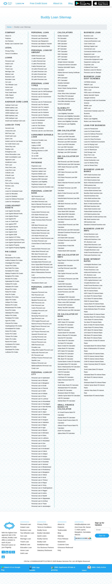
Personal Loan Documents (40, 38)
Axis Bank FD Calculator (65, 325)
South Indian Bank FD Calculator (68, 385)
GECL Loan (87, 90)
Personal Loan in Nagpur (39, 490)
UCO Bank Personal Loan (40, 235)
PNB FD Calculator (64, 330)
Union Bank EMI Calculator (66, 211)
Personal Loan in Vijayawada (41, 498)
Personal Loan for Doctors (40, 110)
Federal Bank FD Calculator (66, 369)
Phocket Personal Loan (39, 339)
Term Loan (8, 165)
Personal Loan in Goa (38, 443)
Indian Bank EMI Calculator (66, 214)
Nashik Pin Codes (11, 347)
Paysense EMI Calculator (39, 179)
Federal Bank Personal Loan (41, 233)
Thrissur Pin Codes (11, 336)
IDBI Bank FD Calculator (65, 356)
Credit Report (9, 98)
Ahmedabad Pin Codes (12, 328)
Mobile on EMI (36, 143)
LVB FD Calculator (63, 398)
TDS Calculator (62, 85)
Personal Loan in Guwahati (40, 462)
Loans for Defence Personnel (14, 199)
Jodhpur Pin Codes (11, 302)
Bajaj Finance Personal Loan (41, 326)
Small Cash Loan (10, 136)
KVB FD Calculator (64, 372)
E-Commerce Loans (90, 157)
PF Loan (8, 188)
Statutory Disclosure (44, 550)
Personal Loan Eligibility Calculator (69, 116)
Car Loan (8, 82)
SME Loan (87, 108)
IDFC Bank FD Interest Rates (93, 330)
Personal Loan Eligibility (39, 36)
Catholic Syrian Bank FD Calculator (69, 395)
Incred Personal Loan (38, 297)
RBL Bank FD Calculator (65, 359)
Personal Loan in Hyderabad (41, 378)
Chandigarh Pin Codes (12, 263)
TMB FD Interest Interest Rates (94, 359)
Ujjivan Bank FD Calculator (66, 433)
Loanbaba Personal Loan (39, 310)
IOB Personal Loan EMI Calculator (69, 230)
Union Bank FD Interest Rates (93, 319)
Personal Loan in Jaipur (39, 412)
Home (9, 27)
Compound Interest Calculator (67, 64)
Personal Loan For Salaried (40, 89)
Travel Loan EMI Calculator (66, 136)
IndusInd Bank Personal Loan (41, 249)
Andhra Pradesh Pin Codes (14, 260)
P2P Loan (8, 180)
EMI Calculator (62, 43)
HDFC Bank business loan (92, 175)
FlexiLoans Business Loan (92, 255)
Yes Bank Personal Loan (39, 241)
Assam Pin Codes (11, 265)
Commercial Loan (89, 49)
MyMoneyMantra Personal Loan (42, 365)
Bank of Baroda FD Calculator (67, 335)
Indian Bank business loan (92, 209)
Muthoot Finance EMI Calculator (68, 289)
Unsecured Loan (10, 131)
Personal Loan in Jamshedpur (41, 506)
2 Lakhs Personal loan (39, 61)
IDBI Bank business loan (92, 206)
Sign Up (102, 535)
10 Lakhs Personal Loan (39, 69)
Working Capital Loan (91, 46)
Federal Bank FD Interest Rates (94, 353)
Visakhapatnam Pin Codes (13, 326)
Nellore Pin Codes (11, 315)
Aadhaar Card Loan (11, 105)
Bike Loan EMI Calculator (66, 134)
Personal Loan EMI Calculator (67, 142)
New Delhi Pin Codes (12, 268)
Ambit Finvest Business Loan (93, 252)
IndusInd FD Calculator (65, 338)
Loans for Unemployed (12, 201)
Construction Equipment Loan (93, 59)
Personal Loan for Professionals (42, 102)
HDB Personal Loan (38, 344)
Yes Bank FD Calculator (65, 343)
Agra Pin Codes (10, 320)
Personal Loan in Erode (39, 385)
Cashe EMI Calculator (65, 284)
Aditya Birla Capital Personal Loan (42, 350)
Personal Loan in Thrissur (40, 480)
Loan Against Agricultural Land (14, 242)
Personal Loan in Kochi (39, 446)
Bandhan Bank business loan (93, 193)
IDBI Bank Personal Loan (39, 225)
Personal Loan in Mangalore (40, 472)
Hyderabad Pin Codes (12, 281)
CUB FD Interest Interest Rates (94, 361)
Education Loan (10, 79)
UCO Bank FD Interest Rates (93, 332)
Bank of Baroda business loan (93, 182)
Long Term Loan (10, 170)
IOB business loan (90, 222)
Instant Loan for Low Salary (14, 141)
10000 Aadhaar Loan (11, 113)
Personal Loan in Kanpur (39, 456)
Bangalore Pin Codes (12, 276)
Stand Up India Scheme (91, 87)
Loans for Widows (37, 123)
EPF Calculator (62, 57)
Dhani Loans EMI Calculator (66, 302)
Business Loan (10, 77)
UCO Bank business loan (92, 214)
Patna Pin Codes (10, 292)
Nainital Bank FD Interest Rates (94, 395)
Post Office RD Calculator (66, 99)
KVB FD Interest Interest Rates (93, 356)
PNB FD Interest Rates (91, 301)
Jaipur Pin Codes (10, 299)
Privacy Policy (9, 51)
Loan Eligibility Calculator (66, 113)
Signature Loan (10, 159)
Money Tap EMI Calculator (66, 307)
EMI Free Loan (10, 133)
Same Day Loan (10, 146)
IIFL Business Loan (90, 242)
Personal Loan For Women (40, 104)
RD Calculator (62, 41)
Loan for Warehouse (90, 149)
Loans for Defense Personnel (93, 134)
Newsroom (62, 542)
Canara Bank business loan (92, 190)
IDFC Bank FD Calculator (66, 351)
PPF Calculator (62, 51)
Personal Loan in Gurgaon (40, 420)
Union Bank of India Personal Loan (42, 238)
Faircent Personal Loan (39, 342)
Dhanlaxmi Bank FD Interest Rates (95, 382)
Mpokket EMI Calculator (65, 265)
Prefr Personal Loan (38, 305)
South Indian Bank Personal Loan (42, 267)
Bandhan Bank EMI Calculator (67, 209)
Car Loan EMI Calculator (65, 147)
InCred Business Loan (91, 234)
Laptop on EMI (36, 145)
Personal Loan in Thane (39, 503)
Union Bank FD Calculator (66, 340)
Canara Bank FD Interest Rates (94, 304)
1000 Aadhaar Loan (11, 118)
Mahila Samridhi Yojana (91, 95)
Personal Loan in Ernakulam (40, 448)
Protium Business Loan (91, 237)
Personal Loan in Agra (39, 427)
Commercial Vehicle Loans (92, 51)
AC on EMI (35, 156)
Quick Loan (8, 138)
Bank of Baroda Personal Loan (41, 204)
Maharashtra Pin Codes (12, 258)
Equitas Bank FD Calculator (66, 417)
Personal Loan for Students (40, 112)
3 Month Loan (9, 173)
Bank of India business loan (92, 203)
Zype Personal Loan (38, 318)
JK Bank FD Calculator (65, 390)
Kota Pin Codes (10, 294)
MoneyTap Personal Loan (40, 316)
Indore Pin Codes (10, 331)
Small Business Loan (90, 38)
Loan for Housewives (38, 120)
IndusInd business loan (91, 196)
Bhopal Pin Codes (11, 289)
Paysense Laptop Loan (39, 171)
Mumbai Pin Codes (11, 278)
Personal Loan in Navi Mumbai (41, 406)
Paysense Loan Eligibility (39, 181)
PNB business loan (90, 185)
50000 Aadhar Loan (11, 107)
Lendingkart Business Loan (92, 264)
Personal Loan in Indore (39, 493)
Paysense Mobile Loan (39, 174)
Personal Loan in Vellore (39, 475)
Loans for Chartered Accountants (42, 117)
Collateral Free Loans (91, 67)
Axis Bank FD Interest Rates (93, 296)
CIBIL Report (9, 95)
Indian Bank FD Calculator (66, 348)
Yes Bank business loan (91, 201)
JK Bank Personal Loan (39, 259)
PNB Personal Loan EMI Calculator (69, 164)
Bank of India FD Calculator (66, 346)
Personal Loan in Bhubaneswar (41, 467)
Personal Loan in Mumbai (40, 380)
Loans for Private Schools (92, 131)
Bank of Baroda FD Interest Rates (94, 306)
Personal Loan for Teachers (40, 115)
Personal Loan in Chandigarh (41, 404)
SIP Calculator (62, 46)
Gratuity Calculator (64, 83)
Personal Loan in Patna (39, 435)
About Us (8, 36)
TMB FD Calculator (64, 374)
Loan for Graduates (38, 128)
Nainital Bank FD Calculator (66, 401)
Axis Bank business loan (91, 177)
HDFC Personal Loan (38, 199)
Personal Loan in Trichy (39, 485)
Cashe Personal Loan (38, 308)
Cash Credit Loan (89, 43)
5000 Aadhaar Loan (11, 115)
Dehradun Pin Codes (11, 297)
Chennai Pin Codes (11, 323)
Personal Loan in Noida (39, 417)
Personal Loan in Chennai (40, 388)
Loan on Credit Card (11, 221)
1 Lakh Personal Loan (38, 58)
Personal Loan (9, 61)
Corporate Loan (89, 64)
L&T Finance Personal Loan (40, 331)
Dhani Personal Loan (38, 329)
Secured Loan (9, 128)
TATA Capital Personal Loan (40, 321)
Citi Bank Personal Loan (39, 228)
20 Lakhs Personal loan (39, 74)
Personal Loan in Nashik (39, 496)
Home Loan (9, 87)
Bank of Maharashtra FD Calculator (69, 367)
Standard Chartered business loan (95, 224)
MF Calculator (62, 49)
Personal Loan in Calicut (39, 451)
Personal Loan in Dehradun (40, 433)
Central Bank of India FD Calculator (69, 361)
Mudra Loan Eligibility (91, 119)
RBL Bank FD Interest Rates (93, 338)
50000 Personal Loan (38, 56)
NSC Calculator (63, 54)
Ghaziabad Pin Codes (12, 349)
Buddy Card (41, 542)
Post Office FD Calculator (66, 96)
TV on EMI (35, 153)
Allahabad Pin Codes (11, 313)
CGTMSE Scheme (90, 82)
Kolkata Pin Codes (11, 284)
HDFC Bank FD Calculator (66, 322)
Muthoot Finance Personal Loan (42, 324)
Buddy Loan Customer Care (14, 43)
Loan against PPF (11, 224)
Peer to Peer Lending (12, 183)
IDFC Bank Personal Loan (40, 217)
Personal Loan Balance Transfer (42, 43)
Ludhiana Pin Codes (11, 352)
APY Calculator (62, 80)
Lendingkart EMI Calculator (66, 297)
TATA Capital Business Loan (93, 247)
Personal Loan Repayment (40, 41)
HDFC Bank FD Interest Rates (93, 293)
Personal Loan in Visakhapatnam (42, 488)
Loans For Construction (91, 136)
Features (8, 38)
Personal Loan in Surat (39, 477)
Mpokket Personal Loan (39, 300)
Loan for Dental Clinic (91, 165)
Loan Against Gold (11, 232)
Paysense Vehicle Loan (39, 168)
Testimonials (62, 530)
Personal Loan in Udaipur (40, 454)
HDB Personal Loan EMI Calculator (69, 310)
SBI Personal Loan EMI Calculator (68, 161)
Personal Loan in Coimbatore (41, 459)
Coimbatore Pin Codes (12, 344)
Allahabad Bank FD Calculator (67, 388)
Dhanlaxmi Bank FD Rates (66, 393)
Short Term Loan (10, 167)
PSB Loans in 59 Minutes (92, 92)
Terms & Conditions (11, 53)
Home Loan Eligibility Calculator (68, 121)
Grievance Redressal (65, 547)
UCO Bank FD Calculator (66, 353)
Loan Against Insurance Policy (14, 240)
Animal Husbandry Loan (91, 160)
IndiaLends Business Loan (92, 239)
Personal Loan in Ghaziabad (40, 441)
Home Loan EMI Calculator (66, 144)
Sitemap (61, 536)
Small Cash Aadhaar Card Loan (15, 121)
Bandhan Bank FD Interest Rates (94, 317)
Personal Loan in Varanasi (40, 464)
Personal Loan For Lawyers (40, 107)
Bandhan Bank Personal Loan (41, 256)
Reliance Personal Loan (39, 363)
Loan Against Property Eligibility (15, 247)
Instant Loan (9, 63)
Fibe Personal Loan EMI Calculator (69, 299)
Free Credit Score (11, 92)
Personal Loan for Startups (40, 94)
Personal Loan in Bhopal (39, 409)
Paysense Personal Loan (39, 292)
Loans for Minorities (11, 193)
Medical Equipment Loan (92, 57)
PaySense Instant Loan (39, 184)
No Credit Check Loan (12, 144)
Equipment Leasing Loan (92, 62)
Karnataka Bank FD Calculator (67, 364)
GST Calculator (62, 59)
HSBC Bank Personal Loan (40, 270)
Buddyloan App (42, 544)
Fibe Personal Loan (38, 295)
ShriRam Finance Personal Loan (42, 358)
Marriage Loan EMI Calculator (67, 152)
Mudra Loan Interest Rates (92, 121)
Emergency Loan (10, 152)
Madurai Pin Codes (11, 305)
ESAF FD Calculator (64, 430)
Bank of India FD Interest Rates (94, 325)
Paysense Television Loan (40, 176)
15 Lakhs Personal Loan (39, 71)
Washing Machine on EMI (40, 150)
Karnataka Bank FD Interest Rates (95, 346)
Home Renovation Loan (12, 154)
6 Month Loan (9, 175)
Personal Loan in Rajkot (39, 425)
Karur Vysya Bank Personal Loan (42, 264)
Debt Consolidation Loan (13, 157)
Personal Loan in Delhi (39, 391)
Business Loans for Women (92, 70)
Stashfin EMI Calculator (65, 286)
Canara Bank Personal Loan (40, 212)
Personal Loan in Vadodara (40, 422)
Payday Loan (9, 149)
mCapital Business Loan (91, 250)
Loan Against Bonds (11, 226)
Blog (59, 533)
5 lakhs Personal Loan (39, 66)
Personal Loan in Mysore (39, 430)
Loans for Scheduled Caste (13, 191)
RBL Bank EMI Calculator (66, 217)
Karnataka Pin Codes (12, 271)
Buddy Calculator (63, 36)
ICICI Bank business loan (92, 180)
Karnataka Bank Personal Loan (41, 262)
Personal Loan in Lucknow (40, 399)
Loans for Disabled (11, 196)
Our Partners (9, 41)
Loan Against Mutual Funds (14, 213)
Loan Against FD (10, 219)
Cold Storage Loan (90, 152)
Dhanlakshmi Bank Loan (39, 283)
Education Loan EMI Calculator (67, 149)
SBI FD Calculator (63, 319)
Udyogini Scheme (89, 98)
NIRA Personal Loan (38, 303)
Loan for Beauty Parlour (91, 147)
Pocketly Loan (36, 313)
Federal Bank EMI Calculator (67, 251)
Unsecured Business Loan (92, 41)
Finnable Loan (36, 347)
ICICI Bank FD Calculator (66, 327)
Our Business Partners (45, 547)
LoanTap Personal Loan (39, 337)
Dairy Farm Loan (89, 155)
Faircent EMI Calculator (65, 305)
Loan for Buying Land (91, 144)
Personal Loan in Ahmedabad (41, 401)
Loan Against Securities (12, 211)
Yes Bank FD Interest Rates (93, 322)
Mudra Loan (88, 116)
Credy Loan (35, 368)
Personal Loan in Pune (39, 396)
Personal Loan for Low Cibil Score (42, 131)
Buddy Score (42, 530)
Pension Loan (9, 186)
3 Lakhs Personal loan (39, 63)
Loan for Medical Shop (91, 163)
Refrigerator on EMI (38, 148)
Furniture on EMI (37, 158)
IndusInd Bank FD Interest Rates (94, 314)
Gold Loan (8, 66)
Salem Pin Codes (10, 339)
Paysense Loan (36, 166)
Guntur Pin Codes (11, 334)
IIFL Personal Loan (37, 355)
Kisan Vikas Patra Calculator (67, 93)
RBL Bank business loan (91, 219)
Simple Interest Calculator (66, 62)
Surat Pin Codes (10, 310)
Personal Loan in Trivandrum (41, 414)
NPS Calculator (62, 78)
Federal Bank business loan (93, 211)
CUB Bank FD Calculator (66, 377)
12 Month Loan (10, 178)
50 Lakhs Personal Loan (39, 79)
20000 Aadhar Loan (11, 110)
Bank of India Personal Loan (40, 230)
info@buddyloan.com (82, 524)
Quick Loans (41, 536)
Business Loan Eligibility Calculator (69, 119)
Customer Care (63, 544)
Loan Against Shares (11, 216)
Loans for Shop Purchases (92, 139)
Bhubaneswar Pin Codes (13, 307)
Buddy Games (42, 539)
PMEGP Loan (88, 84)
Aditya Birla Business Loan (92, 244)
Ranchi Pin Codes (11, 341)
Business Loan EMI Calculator (67, 139)
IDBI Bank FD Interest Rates (93, 335)
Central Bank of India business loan (95, 217)
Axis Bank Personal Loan (39, 201)
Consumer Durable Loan (39, 140)
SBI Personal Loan (37, 196)
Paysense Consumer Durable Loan (43, 187)
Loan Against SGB (11, 234)
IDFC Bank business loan (92, 188)
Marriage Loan (9, 71)
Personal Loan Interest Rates (41, 46)
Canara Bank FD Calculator (66, 332)
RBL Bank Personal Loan (39, 254)
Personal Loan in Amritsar (40, 501)
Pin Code (8, 255)
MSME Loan (88, 105)
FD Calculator (62, 38)
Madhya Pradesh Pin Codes (14, 273)
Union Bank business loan (92, 198)
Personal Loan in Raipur (39, 482)
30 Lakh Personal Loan (39, 77)
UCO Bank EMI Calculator (66, 238)
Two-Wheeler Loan (11, 84)
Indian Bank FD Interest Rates (93, 327)
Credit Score (9, 90)
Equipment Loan (89, 54)
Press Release (63, 539)
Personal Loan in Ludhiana (40, 438)
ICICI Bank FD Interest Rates (93, 298)
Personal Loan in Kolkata (39, 393)
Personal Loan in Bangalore (40, 383)
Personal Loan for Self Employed (42, 91)
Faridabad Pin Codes (12, 318)
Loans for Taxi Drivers (38, 125)
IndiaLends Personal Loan (40, 352)
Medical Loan (9, 74)
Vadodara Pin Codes (11, 286)
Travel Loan (9, 69)
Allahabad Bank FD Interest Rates (95, 374)
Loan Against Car (10, 229)
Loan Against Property (12, 245)
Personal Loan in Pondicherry (41, 469)
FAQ (59, 550)
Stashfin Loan (36, 360)
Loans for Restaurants (91, 128)
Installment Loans (10, 162)
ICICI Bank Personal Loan (40, 214)
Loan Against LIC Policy (12, 237)
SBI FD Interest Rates (91, 291)
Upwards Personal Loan (39, 334)
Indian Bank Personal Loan (40, 251)
